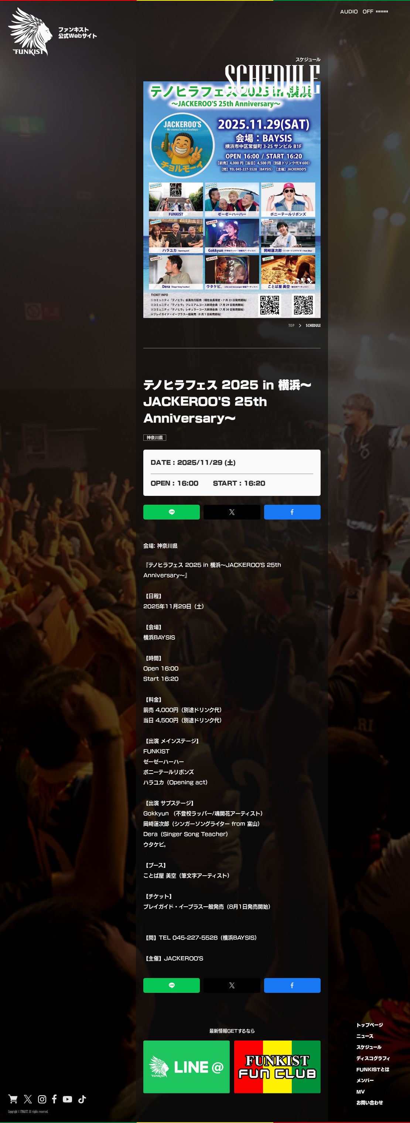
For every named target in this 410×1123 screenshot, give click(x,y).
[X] (28, 1099)
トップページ (369, 1024)
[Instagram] (42, 1099)
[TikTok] (82, 1099)
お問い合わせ (369, 1102)
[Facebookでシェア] (292, 512)
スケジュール (369, 1047)
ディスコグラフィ (373, 1058)
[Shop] (13, 1099)
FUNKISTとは (372, 1069)
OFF (367, 11)
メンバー (365, 1080)
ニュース (364, 1035)
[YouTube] (67, 1099)
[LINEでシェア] (171, 512)
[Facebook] (54, 1099)
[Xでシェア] (232, 512)
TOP (291, 325)
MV (360, 1091)
